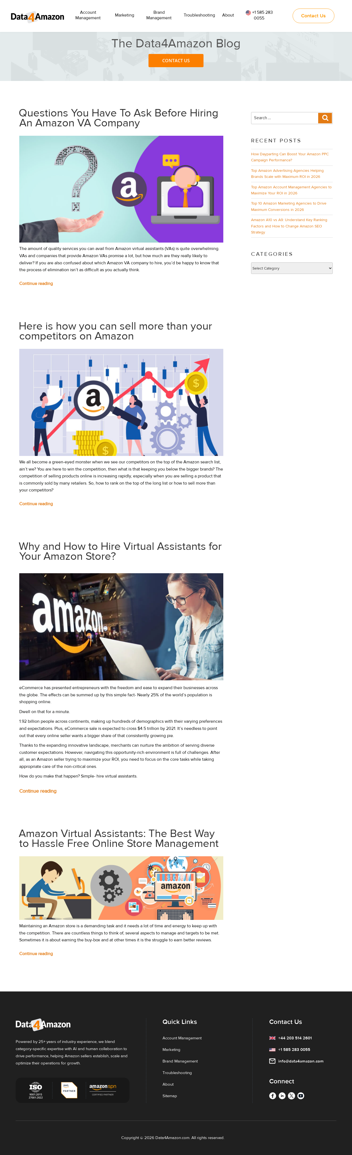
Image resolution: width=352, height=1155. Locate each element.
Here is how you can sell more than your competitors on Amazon (115, 331)
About (228, 15)
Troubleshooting (199, 15)
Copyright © (132, 1137)
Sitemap (170, 1095)
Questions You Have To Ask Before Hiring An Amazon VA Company (118, 118)
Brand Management (159, 15)
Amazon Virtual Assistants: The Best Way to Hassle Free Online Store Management (119, 838)
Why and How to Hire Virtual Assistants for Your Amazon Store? (120, 551)
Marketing (124, 15)
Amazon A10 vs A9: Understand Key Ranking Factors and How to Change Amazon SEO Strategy (289, 226)
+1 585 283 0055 (259, 15)
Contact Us (176, 61)
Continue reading (46, 283)
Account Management (88, 15)
